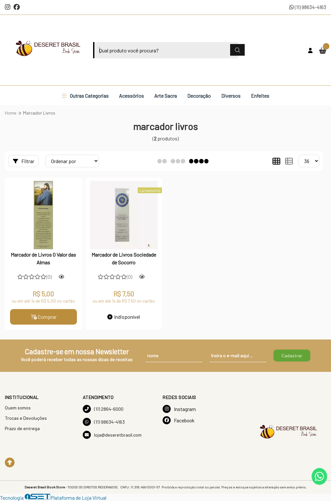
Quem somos (18, 407)
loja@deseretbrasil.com (112, 435)
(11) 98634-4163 (307, 7)
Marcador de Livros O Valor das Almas (43, 258)
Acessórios (131, 96)
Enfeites (260, 96)
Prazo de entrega (22, 428)
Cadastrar (292, 355)
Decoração (199, 96)
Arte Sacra (165, 96)
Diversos (230, 96)
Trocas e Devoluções (26, 418)
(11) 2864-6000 (103, 409)
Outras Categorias (85, 96)
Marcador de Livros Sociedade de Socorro (123, 258)
